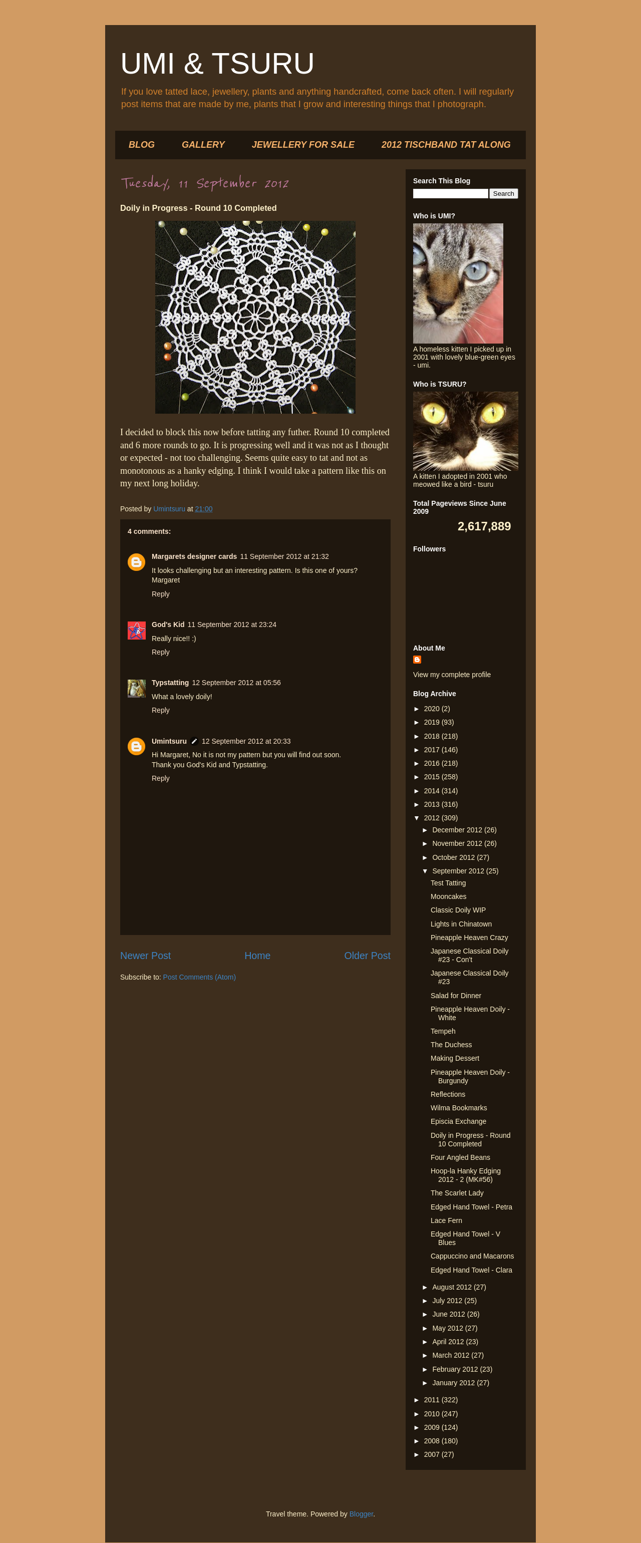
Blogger (361, 1514)
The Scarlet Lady (457, 1193)
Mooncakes (449, 896)
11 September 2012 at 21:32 (284, 556)
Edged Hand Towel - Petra (471, 1207)
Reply (161, 594)
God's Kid (168, 625)
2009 (433, 1427)
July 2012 (448, 1301)
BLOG (142, 145)
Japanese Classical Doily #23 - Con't (470, 955)
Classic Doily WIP (458, 910)
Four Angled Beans (460, 1157)
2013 (433, 804)
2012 (433, 818)
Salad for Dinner (456, 996)
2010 (433, 1414)
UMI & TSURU (217, 63)
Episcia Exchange (458, 1121)
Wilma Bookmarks (459, 1108)
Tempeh (443, 1031)
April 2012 (449, 1342)
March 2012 (451, 1355)
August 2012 (453, 1287)
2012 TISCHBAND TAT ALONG (446, 145)
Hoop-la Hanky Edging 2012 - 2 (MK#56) (466, 1175)
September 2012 (459, 871)
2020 (433, 709)
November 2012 (458, 843)
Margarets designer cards (194, 556)
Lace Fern (446, 1220)
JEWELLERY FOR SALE (303, 145)
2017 (433, 750)
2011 (433, 1400)
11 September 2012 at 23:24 (232, 625)
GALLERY (203, 145)
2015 (433, 777)
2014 (433, 791)
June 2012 (449, 1314)
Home (257, 955)
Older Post (367, 955)
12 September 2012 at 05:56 (236, 683)
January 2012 (454, 1383)
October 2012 (454, 857)
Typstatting (170, 683)
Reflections (448, 1094)
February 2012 (456, 1369)
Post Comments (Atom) (199, 977)
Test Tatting (448, 883)
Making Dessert (455, 1058)
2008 (433, 1441)
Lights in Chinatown (461, 924)
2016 (433, 763)
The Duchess (451, 1045)
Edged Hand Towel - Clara (471, 1270)
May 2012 (448, 1328)
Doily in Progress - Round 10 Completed (471, 1139)
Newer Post (145, 955)
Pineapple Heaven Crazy (469, 938)
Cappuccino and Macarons (472, 1256)
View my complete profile (452, 675)
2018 (433, 736)
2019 (433, 722)
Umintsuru (169, 741)
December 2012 (458, 830)
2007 (433, 1454)
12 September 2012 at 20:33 (246, 741)
